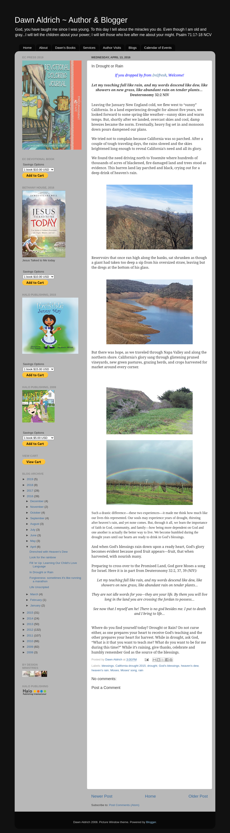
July (33, 529)
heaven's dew (189, 665)
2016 (30, 496)
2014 (30, 618)
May (33, 541)
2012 (30, 629)
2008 (30, 652)
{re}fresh (159, 75)
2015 (30, 612)
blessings (108, 665)
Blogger (151, 822)
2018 (30, 485)
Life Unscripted (39, 587)
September (37, 518)
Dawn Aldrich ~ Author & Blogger (71, 20)
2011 (30, 635)
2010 (30, 641)
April (33, 546)
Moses (114, 670)
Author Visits (112, 47)
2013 (30, 624)
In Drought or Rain (41, 572)
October (35, 512)
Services (89, 47)
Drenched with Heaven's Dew (49, 551)
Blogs (133, 47)
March (34, 594)
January (35, 605)
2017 (30, 490)
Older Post (198, 796)
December (37, 501)
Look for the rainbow (43, 557)
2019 (30, 479)
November (37, 506)
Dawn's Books (65, 47)
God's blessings (169, 665)
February (36, 599)
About (43, 47)
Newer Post (101, 796)
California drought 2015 (130, 665)
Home (27, 47)
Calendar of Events (158, 47)
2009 (30, 646)
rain (141, 670)
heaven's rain (100, 670)
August (35, 523)
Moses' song (129, 670)
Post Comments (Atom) (124, 805)
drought (152, 665)
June (33, 535)
